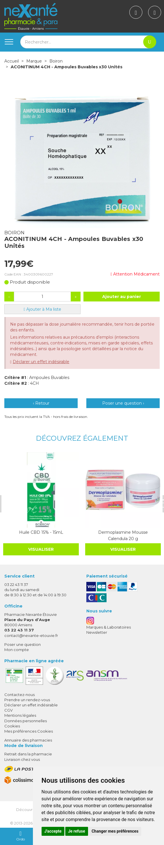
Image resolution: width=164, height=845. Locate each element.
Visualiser (41, 549)
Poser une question (22, 644)
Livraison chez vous (22, 759)
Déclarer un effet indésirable (41, 361)
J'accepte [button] (53, 831)
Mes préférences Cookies (28, 731)
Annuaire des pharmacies (28, 740)
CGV (8, 710)
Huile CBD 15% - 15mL (41, 532)
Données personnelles (25, 720)
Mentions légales (20, 715)
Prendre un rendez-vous (27, 699)
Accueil (11, 61)
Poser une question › (123, 403)
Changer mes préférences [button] (115, 831)
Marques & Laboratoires (108, 627)
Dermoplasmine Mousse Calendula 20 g (123, 535)
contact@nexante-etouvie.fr (31, 635)
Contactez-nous (19, 694)
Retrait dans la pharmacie (28, 754)
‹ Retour (41, 403)
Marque (34, 61)
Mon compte (16, 649)
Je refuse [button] (76, 831)
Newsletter (96, 632)
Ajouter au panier (121, 296)
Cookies (12, 726)
